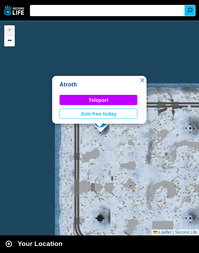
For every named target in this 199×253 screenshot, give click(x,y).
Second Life (15, 10)
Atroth (68, 84)
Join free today (98, 114)
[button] (142, 80)
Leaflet (162, 232)
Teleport (98, 100)
